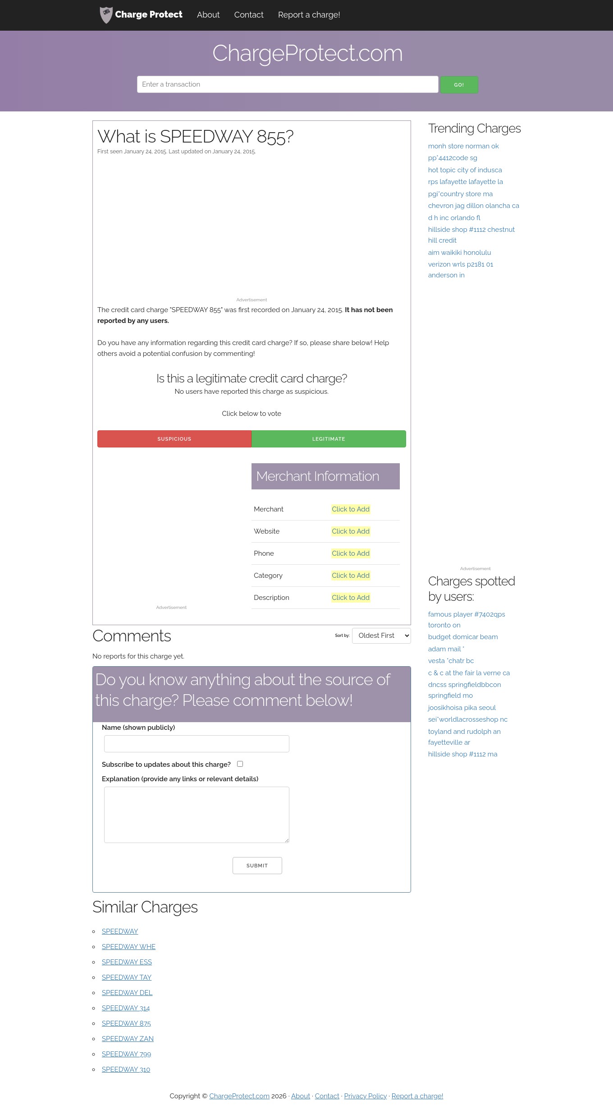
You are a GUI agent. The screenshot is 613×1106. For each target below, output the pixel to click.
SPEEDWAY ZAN (128, 1039)
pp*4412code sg (452, 158)
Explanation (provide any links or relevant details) (180, 779)
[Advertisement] (251, 230)
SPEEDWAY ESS (127, 962)
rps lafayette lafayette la (465, 182)
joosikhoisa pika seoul (462, 708)
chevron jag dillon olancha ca (473, 206)
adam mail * (446, 649)
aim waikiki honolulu (459, 253)
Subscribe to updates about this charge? (166, 764)
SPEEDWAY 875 (126, 1023)
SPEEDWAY (120, 931)
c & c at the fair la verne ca (469, 673)
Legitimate (328, 439)
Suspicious (175, 439)
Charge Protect (141, 15)
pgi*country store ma (460, 194)
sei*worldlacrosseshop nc (468, 719)
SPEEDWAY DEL (127, 993)
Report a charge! (309, 14)
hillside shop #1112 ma (463, 754)
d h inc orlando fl (454, 218)
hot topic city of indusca (465, 170)
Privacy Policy (365, 1096)
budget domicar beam (463, 637)
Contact (249, 14)
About (208, 14)
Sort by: (342, 635)
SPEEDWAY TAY (126, 977)
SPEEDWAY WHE (129, 947)
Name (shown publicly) (138, 728)
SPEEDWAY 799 (126, 1054)
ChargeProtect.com (239, 1096)
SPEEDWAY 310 (126, 1069)
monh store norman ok (463, 146)
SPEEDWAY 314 (126, 1008)
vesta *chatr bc (451, 661)
